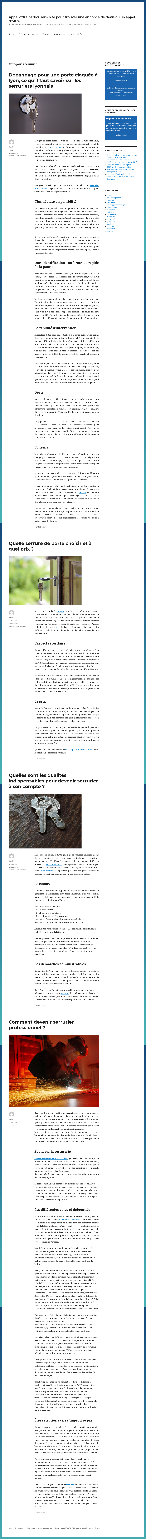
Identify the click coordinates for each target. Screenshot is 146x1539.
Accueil (12, 34)
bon (54, 147)
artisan (11, 153)
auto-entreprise (48, 871)
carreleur (110, 200)
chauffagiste (112, 203)
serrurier (23, 156)
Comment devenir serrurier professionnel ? (41, 1024)
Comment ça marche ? (29, 34)
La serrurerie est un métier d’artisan (51, 1158)
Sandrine (12, 147)
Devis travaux (112, 207)
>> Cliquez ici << (121, 81)
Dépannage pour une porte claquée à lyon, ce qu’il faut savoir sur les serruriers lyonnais (53, 80)
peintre (110, 224)
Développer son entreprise (117, 205)
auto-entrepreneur (114, 198)
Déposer (46, 34)
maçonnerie (111, 214)
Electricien (111, 210)
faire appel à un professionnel (79, 749)
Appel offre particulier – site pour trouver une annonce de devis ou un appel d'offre (40, 1528)
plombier (110, 226)
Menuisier (111, 217)
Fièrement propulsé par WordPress (86, 1528)
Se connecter (60, 34)
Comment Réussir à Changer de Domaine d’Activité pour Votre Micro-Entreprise (121, 176)
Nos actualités (75, 34)
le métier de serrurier (68, 1219)
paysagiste (111, 222)
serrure (82, 492)
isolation (110, 212)
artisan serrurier (54, 864)
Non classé (111, 219)
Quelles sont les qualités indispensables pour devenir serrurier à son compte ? (53, 780)
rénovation (111, 229)
